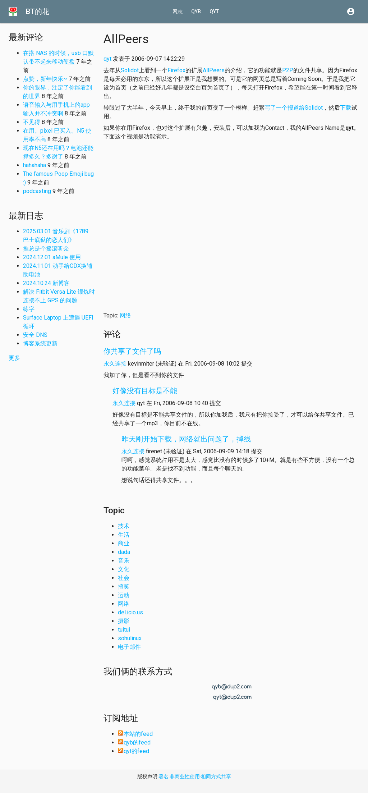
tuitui (124, 629)
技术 (123, 526)
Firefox (176, 70)
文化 (123, 569)
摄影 (123, 621)
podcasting (37, 191)
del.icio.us (130, 612)
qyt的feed (133, 751)
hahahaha (34, 165)
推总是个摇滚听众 (46, 248)
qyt (214, 11)
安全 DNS (35, 334)
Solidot (130, 70)
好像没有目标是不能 (144, 390)
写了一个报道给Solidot (293, 107)
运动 (123, 595)
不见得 (31, 122)
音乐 (123, 560)
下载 (345, 107)
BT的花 (37, 11)
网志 (177, 11)
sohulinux (130, 638)
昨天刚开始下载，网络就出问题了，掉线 (186, 439)
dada (124, 552)
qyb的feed (134, 742)
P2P (287, 70)
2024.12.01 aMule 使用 (52, 257)
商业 (123, 543)
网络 (125, 315)
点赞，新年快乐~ (45, 78)
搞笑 (123, 586)
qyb (196, 11)
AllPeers (214, 70)
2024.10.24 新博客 (46, 283)
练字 (28, 309)
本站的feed (135, 733)
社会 (123, 577)
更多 (14, 357)
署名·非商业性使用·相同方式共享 (194, 776)
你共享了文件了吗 (132, 351)
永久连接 (115, 363)
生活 (123, 534)
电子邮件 (129, 646)
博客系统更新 (40, 343)
